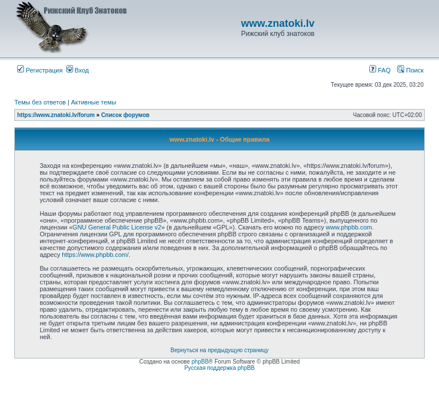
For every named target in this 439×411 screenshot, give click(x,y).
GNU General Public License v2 (117, 227)
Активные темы (93, 102)
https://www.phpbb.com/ (95, 254)
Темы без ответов (40, 102)
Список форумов (125, 115)
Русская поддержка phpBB (219, 368)
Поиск (410, 70)
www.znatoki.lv (277, 23)
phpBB (200, 361)
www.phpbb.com (349, 227)
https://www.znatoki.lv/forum (56, 115)
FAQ (379, 70)
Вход (77, 70)
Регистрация (39, 70)
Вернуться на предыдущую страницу (219, 350)
